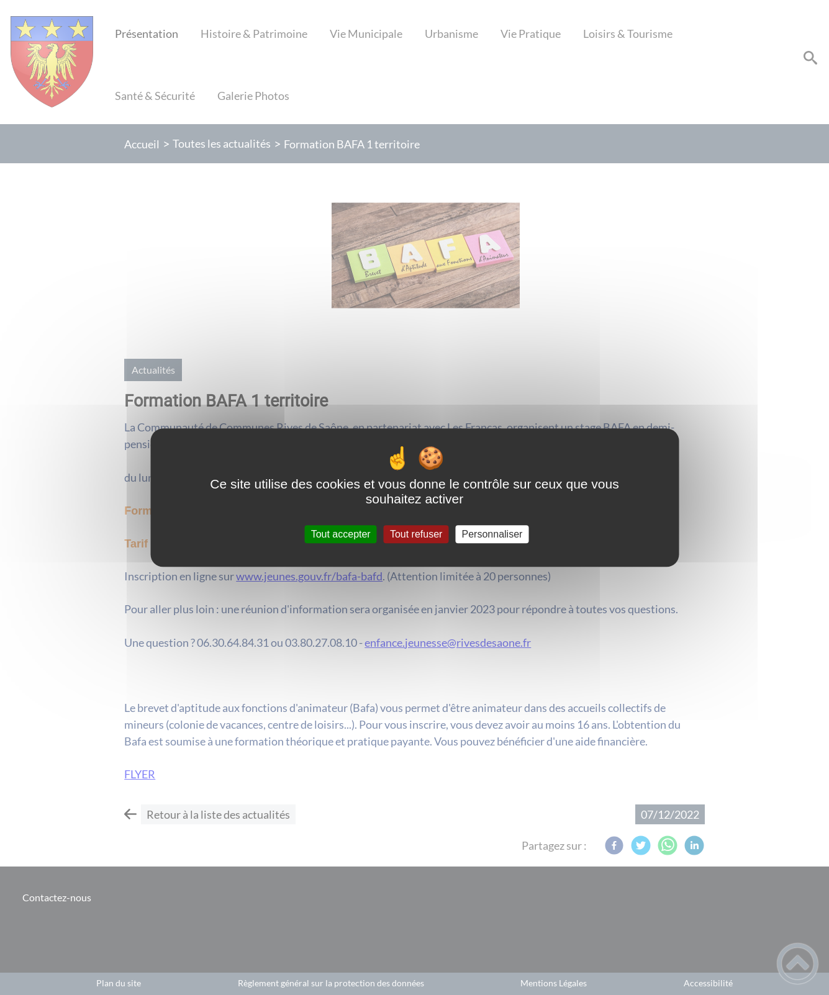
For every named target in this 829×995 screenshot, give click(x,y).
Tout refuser (416, 534)
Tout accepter (341, 534)
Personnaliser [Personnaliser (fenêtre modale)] (492, 534)
